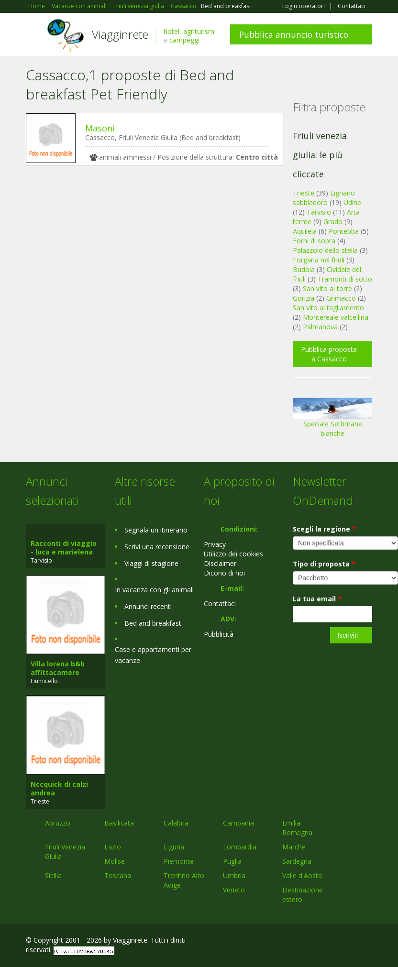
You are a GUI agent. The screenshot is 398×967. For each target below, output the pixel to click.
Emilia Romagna (297, 827)
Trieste (303, 192)
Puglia (232, 861)
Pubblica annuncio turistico (293, 34)
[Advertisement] (149, 247)
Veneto (234, 889)
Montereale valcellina (335, 317)
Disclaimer (220, 563)
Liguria (174, 846)
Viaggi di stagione (151, 563)
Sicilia (53, 875)
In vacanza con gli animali (154, 589)
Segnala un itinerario (156, 529)
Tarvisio (319, 212)
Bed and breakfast (152, 623)
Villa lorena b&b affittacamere (58, 668)
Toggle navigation (34, 35)
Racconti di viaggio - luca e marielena (64, 547)
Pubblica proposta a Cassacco (329, 354)
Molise (114, 861)
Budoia (304, 269)
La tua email (317, 598)
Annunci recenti (148, 606)
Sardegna (296, 861)
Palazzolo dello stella (325, 250)
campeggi (184, 39)
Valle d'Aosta (302, 875)
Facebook (300, 941)
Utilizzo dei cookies (233, 553)
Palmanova (320, 326)
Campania (238, 822)
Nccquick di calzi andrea (59, 788)
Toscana (117, 875)
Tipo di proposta (324, 563)
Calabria (176, 822)
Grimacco (341, 298)
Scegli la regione (324, 528)
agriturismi (199, 31)
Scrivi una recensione (156, 546)
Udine (352, 202)
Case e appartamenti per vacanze (153, 655)
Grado (333, 221)
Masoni (100, 128)
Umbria (234, 875)
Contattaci (351, 6)
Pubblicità (218, 634)
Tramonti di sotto (345, 278)
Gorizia (303, 298)
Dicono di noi (224, 572)
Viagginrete (120, 34)
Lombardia (239, 846)
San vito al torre (327, 288)
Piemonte (179, 861)
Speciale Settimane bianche (332, 420)
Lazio (112, 846)
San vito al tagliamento (328, 307)
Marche (294, 846)
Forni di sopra (314, 240)
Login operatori (303, 6)
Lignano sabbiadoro (324, 197)
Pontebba (344, 231)
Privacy (215, 544)
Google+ (320, 941)
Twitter (344, 941)
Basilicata (119, 822)
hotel (171, 31)
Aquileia (305, 231)
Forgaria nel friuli (318, 259)
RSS (367, 941)
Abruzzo (57, 822)
